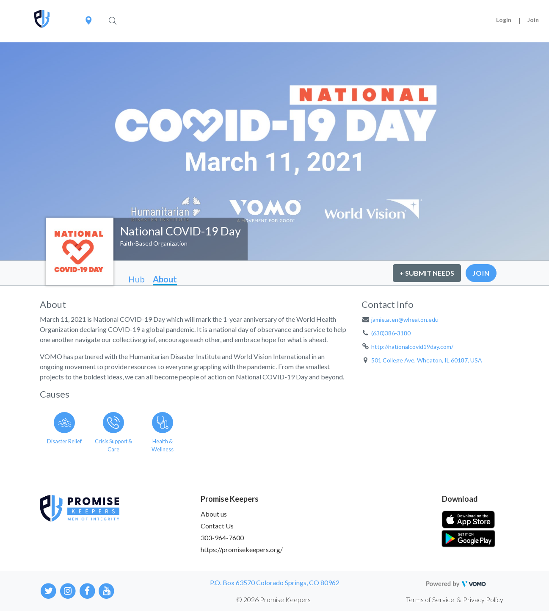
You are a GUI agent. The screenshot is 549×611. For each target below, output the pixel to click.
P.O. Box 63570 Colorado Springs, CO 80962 (274, 582)
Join (533, 19)
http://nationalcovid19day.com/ (412, 346)
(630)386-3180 (391, 333)
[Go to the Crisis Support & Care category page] (113, 430)
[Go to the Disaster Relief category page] (64, 430)
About (165, 279)
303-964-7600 (222, 538)
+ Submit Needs (427, 273)
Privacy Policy (483, 599)
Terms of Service (430, 599)
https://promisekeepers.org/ (242, 549)
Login (503, 19)
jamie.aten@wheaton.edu (405, 319)
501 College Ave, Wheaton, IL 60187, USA (426, 360)
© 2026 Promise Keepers (273, 599)
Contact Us (217, 526)
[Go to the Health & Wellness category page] (162, 430)
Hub (136, 279)
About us (214, 514)
